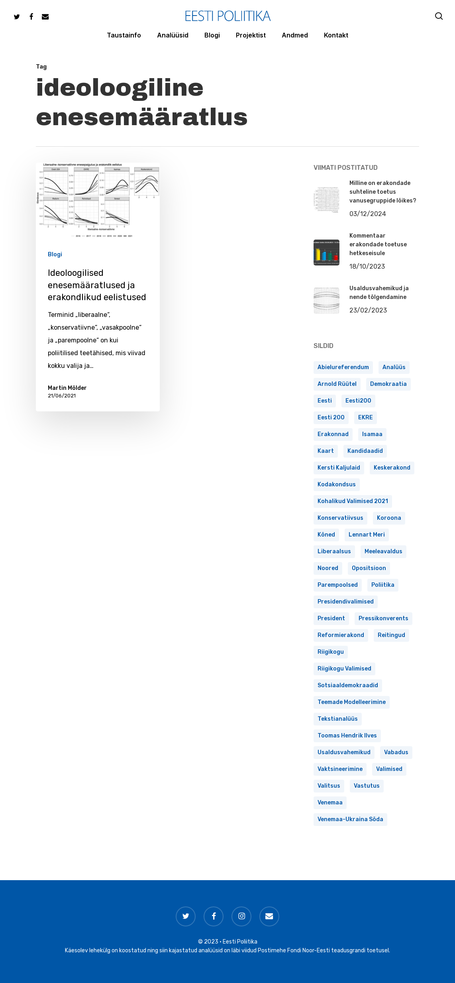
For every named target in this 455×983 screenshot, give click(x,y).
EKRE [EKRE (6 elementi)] (365, 417)
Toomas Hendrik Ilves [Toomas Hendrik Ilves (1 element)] (347, 735)
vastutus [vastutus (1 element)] (367, 785)
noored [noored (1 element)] (328, 568)
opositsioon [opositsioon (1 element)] (369, 568)
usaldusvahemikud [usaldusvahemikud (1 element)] (344, 752)
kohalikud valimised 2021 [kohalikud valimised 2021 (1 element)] (353, 501)
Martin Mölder (67, 388)
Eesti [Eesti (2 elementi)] (325, 400)
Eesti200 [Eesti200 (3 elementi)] (358, 400)
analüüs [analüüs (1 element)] (394, 367)
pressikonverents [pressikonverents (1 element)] (383, 618)
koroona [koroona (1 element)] (389, 518)
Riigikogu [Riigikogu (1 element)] (331, 652)
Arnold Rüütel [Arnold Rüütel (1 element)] (337, 384)
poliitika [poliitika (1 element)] (382, 585)
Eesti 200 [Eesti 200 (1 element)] (331, 417)
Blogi (55, 255)
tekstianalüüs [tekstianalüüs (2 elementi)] (338, 719)
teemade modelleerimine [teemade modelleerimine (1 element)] (352, 702)
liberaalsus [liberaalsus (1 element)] (334, 551)
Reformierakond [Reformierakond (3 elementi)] (341, 635)
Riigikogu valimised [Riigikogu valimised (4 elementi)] (344, 668)
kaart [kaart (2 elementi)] (326, 451)
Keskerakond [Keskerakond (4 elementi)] (392, 467)
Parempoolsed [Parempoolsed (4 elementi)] (338, 585)
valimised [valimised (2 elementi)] (389, 769)
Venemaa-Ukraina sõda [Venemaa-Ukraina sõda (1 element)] (350, 819)
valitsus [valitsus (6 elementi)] (329, 785)
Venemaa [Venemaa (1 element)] (330, 802)
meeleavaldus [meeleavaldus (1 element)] (383, 551)
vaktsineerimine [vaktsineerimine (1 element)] (340, 769)
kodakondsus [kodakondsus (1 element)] (337, 484)
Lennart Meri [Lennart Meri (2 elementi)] (367, 534)
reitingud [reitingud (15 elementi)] (391, 635)
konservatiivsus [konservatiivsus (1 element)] (340, 518)
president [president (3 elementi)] (331, 618)
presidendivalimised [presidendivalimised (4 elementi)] (346, 601)
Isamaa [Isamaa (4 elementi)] (372, 434)
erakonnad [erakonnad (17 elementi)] (333, 434)
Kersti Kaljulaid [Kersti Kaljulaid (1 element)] (339, 467)
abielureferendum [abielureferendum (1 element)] (343, 367)
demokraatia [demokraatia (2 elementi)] (388, 384)
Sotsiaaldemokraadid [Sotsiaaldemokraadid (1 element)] (348, 685)
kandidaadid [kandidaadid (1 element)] (365, 451)
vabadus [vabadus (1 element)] (396, 752)
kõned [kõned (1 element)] (326, 534)
